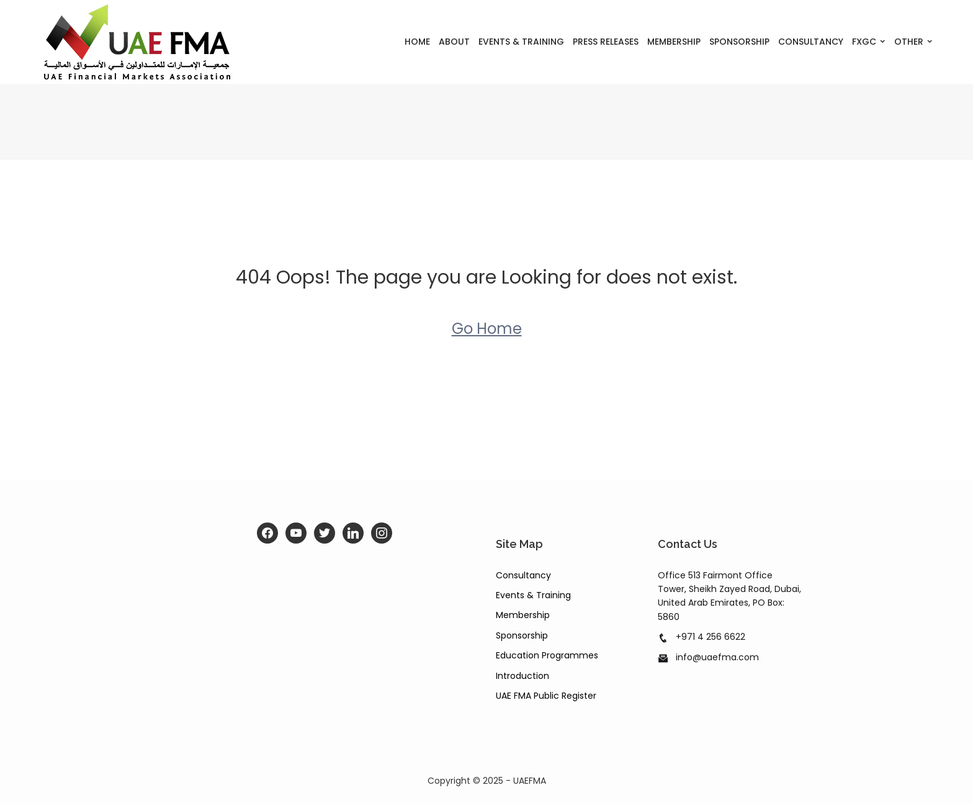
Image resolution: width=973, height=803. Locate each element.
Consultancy (810, 41)
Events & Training (521, 41)
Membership (674, 41)
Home (417, 41)
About (454, 41)
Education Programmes (547, 655)
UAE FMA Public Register (546, 695)
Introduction (522, 676)
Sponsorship (739, 41)
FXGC (864, 41)
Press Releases (606, 41)
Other (908, 41)
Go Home (487, 328)
